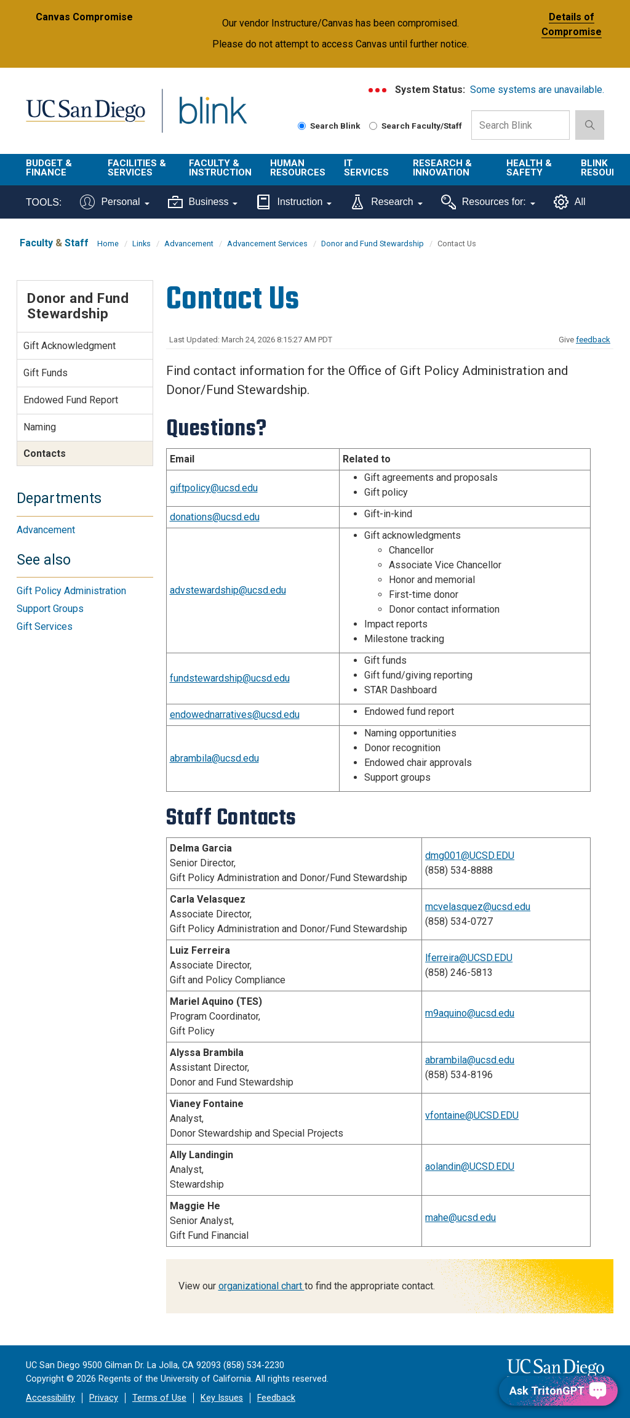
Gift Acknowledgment (69, 346)
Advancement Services (267, 243)
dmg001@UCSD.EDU (469, 855)
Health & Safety (529, 168)
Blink (201, 118)
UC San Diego (81, 118)
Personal (114, 202)
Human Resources (297, 168)
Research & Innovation (442, 168)
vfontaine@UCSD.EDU (472, 1115)
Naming (39, 427)
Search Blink (329, 126)
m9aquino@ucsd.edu (469, 1013)
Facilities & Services (137, 168)
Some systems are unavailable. (537, 89)
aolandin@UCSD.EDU (469, 1166)
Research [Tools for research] (386, 202)
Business (203, 202)
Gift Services (45, 626)
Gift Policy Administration (71, 591)
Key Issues (222, 1398)
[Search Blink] (302, 126)
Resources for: (488, 202)
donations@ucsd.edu (215, 517)
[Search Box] (520, 125)
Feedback (276, 1398)
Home (108, 243)
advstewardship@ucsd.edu (228, 590)
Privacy (103, 1398)
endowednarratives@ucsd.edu (235, 714)
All (570, 202)
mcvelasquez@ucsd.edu (477, 906)
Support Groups (50, 608)
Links (141, 243)
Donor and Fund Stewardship (372, 243)
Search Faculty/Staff (415, 126)
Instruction (294, 202)
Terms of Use (159, 1398)
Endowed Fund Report (70, 400)
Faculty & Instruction (220, 168)
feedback (593, 339)
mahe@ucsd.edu (460, 1217)
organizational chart (261, 1286)
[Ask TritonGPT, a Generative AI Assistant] (558, 1391)
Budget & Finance (49, 168)
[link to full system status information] (378, 90)
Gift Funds (45, 373)
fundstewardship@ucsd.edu (230, 678)
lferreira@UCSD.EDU (468, 958)
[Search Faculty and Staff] (373, 126)
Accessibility (50, 1398)
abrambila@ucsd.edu (214, 758)
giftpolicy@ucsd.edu (214, 488)
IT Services (366, 168)
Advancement (188, 243)
